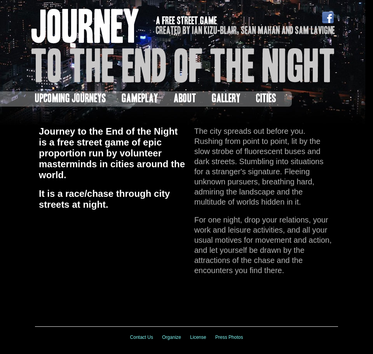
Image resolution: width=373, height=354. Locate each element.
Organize (171, 337)
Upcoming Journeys (70, 99)
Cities (266, 99)
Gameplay (140, 99)
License (198, 337)
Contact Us (141, 337)
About (185, 99)
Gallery (226, 99)
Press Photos (229, 337)
